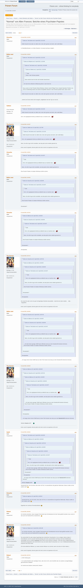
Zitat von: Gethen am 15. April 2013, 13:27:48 (33, 127)
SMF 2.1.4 (6, 586)
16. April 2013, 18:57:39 (25, 555)
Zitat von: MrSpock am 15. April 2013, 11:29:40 (34, 61)
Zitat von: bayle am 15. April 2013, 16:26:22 (32, 496)
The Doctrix (10, 124)
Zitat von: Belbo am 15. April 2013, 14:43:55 (32, 215)
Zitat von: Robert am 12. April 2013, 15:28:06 (36, 69)
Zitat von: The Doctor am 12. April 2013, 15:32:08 (36, 65)
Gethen (9, 105)
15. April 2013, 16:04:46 (25, 311)
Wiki (50, 10)
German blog (54, 10)
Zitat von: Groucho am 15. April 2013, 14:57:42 (33, 259)
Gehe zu (56, 577)
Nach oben (8, 570)
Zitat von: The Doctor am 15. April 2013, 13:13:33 (34, 40)
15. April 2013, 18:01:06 (25, 511)
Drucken (75, 32)
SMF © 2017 (11, 586)
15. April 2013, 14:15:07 (25, 124)
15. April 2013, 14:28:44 (25, 152)
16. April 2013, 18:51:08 (25, 524)
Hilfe (64, 586)
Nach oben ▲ (76, 586)
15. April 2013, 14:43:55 (25, 177)
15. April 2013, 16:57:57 (25, 493)
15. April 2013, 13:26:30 (25, 54)
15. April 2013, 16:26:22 (25, 432)
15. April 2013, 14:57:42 (25, 212)
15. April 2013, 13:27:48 (25, 105)
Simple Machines (17, 586)
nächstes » (74, 28)
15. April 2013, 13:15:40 (25, 37)
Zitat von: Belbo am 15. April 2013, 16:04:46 (32, 369)
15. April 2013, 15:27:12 (25, 255)
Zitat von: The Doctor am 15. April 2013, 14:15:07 (34, 155)
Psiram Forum (11, 6)
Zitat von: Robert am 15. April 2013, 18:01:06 (33, 528)
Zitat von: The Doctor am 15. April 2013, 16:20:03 (34, 435)
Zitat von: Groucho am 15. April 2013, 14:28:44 (33, 180)
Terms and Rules (69, 586)
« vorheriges (67, 28)
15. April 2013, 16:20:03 (25, 365)
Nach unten (9, 32)
